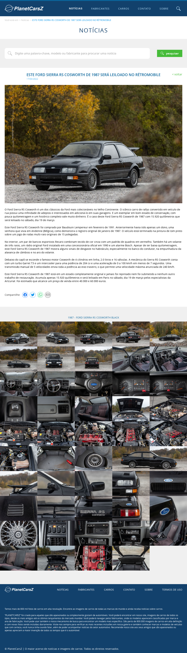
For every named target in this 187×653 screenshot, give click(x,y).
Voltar (178, 74)
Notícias (75, 8)
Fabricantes (100, 8)
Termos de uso (172, 589)
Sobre (163, 8)
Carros (123, 8)
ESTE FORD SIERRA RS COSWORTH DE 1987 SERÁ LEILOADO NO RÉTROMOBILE (71, 20)
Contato (144, 8)
